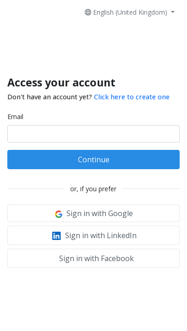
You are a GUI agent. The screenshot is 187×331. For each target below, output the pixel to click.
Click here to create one (132, 96)
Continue (94, 159)
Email (15, 116)
